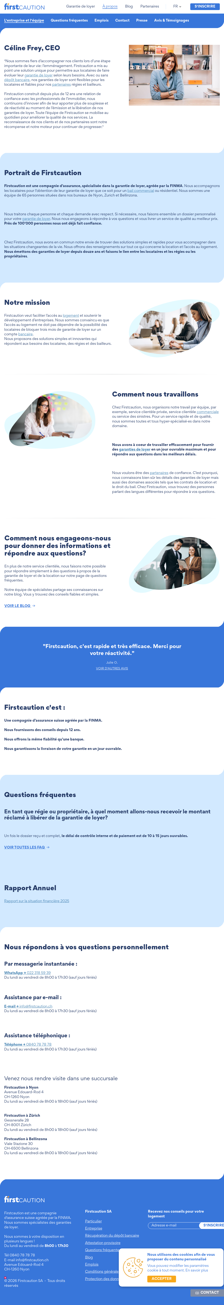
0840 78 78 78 (28, 1045)
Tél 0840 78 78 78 (19, 1255)
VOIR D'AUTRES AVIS (112, 668)
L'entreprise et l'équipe (24, 20)
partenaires (61, 85)
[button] (81, 6)
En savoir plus (196, 1270)
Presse (142, 20)
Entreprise (93, 1228)
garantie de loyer (39, 75)
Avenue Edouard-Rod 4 (24, 1265)
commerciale (208, 412)
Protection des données (105, 1279)
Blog (89, 1257)
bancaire (25, 334)
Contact (122, 20)
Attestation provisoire (102, 1243)
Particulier (93, 1221)
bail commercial (140, 191)
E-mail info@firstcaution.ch (26, 1260)
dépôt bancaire (17, 80)
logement (71, 316)
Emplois (102, 20)
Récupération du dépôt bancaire (112, 1236)
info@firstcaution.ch (28, 1006)
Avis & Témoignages (171, 20)
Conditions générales (102, 1272)
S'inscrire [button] (205, 6)
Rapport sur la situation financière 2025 (36, 901)
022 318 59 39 (27, 973)
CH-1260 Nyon (16, 1269)
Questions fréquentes (69, 20)
